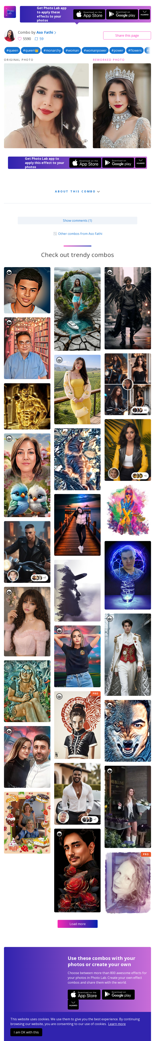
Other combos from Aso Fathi (77, 233)
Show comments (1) (77, 220)
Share (127, 35)
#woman (72, 50)
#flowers (135, 50)
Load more (78, 924)
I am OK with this (26, 1032)
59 (39, 38)
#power (117, 50)
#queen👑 (31, 50)
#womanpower (95, 50)
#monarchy (52, 50)
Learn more (117, 1024)
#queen (12, 50)
